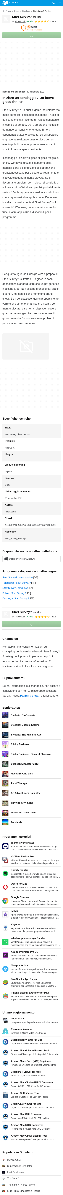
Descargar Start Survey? (15, 598)
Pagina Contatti (30, 695)
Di (19, 21)
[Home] (3, 11)
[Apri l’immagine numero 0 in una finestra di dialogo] (25, 346)
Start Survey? (26, 16)
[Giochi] (16, 11)
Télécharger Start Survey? (16, 583)
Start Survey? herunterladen (17, 577)
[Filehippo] (10, 3)
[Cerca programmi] (54, 3)
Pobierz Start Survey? (14, 593)
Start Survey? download (15, 588)
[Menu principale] (60, 3)
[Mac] (9, 11)
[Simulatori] (26, 11)
